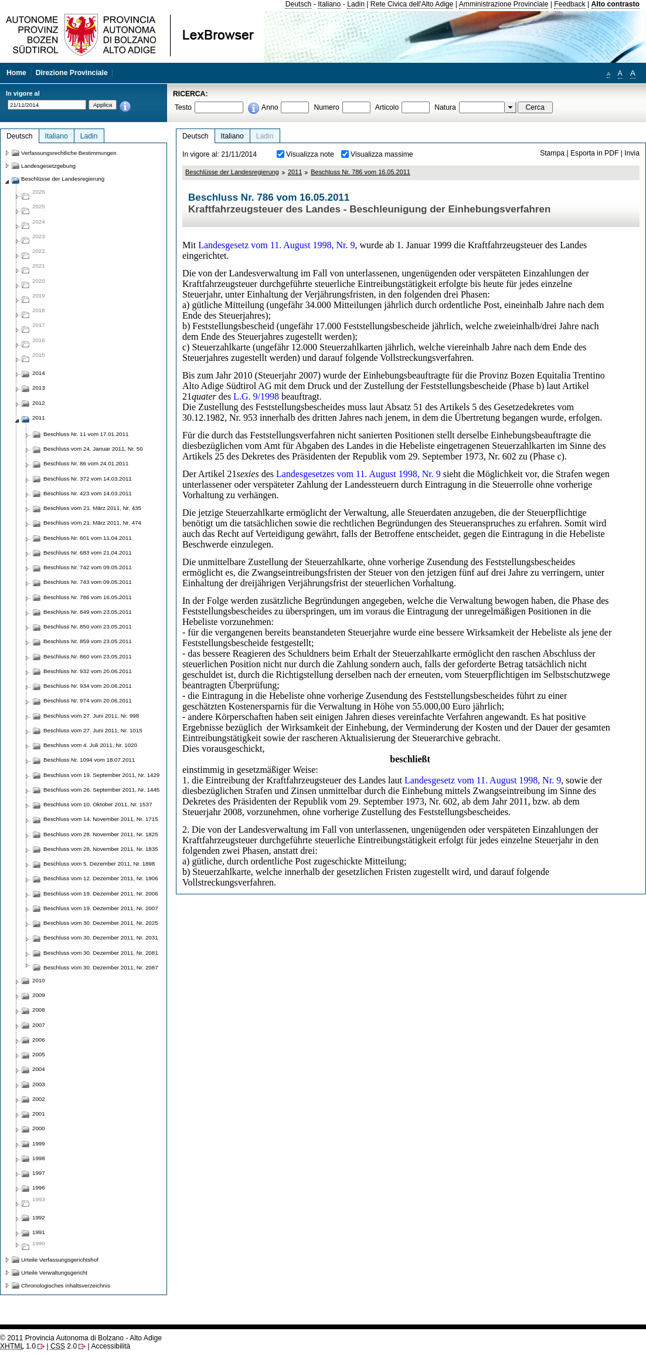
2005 (38, 1054)
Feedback (569, 4)
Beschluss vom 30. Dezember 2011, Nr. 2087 (100, 967)
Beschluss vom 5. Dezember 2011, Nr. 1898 (99, 863)
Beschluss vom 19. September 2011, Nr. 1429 (101, 775)
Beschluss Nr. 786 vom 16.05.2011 (360, 171)
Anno (269, 107)
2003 (38, 1084)
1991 (38, 1232)
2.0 (63, 1346)
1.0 (18, 1346)
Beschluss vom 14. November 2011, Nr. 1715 (100, 819)
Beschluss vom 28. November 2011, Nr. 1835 (100, 849)
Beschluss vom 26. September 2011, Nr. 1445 (101, 789)
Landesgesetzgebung (48, 166)
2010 (38, 980)
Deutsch (298, 4)
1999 (38, 1143)
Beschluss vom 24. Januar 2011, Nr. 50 (93, 448)
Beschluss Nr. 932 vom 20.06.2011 (87, 671)
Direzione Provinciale (72, 73)
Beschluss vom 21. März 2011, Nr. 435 (92, 508)
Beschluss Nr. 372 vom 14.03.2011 (87, 478)
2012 (38, 403)
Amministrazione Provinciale (504, 4)
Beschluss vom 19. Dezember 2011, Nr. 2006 (100, 893)
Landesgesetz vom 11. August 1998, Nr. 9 (276, 245)
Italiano (329, 4)
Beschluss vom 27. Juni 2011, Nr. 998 (91, 715)
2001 (38, 1113)
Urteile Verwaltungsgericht (54, 1272)
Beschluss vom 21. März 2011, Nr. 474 (92, 522)
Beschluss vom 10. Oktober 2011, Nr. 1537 (97, 804)
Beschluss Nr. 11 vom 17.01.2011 (85, 434)
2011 (295, 171)
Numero (326, 107)
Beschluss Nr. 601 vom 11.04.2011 (87, 538)
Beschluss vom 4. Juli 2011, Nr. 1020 (90, 745)
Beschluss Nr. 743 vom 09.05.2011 (87, 582)
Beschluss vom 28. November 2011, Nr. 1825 (100, 834)
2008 (38, 1009)
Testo (183, 107)
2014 (38, 373)
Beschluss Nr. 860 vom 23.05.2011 (87, 656)
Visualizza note (310, 154)
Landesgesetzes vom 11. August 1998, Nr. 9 (358, 474)
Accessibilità (110, 1346)
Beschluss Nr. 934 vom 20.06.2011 (87, 685)
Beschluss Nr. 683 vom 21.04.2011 (87, 552)
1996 (38, 1187)
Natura (445, 107)
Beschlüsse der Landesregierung (232, 171)
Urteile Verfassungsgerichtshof (59, 1259)
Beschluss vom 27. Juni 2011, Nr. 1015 (92, 730)
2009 (38, 995)
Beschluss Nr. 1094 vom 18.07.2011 (89, 759)
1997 (38, 1173)
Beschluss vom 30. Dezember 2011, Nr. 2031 (100, 937)
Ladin (356, 4)
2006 (38, 1039)
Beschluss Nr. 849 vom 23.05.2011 (87, 612)
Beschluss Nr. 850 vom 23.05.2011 (87, 626)
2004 (38, 1069)
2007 (38, 1025)
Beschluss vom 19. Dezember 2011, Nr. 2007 (100, 908)
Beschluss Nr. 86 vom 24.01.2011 (85, 463)
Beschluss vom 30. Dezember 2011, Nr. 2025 (100, 923)
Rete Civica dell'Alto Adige (412, 4)
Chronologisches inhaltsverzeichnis (65, 1285)
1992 (38, 1217)
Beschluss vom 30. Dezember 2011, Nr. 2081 (100, 952)
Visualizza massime (382, 154)
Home (16, 73)
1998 (38, 1158)
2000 (38, 1128)
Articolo (387, 107)
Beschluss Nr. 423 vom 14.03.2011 (87, 493)
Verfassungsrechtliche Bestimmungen (69, 153)
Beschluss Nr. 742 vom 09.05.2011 (87, 567)
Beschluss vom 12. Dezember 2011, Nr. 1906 (100, 878)
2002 (38, 1099)
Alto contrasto (615, 4)
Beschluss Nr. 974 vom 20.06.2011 (87, 700)
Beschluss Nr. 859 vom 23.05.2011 (87, 641)
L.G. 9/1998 (256, 396)
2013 (38, 387)
